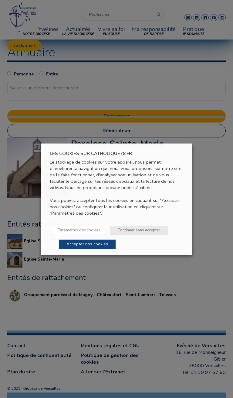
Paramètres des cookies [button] (79, 230)
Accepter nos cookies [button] (87, 244)
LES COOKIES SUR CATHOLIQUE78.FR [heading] (91, 153)
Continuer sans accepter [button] (138, 230)
